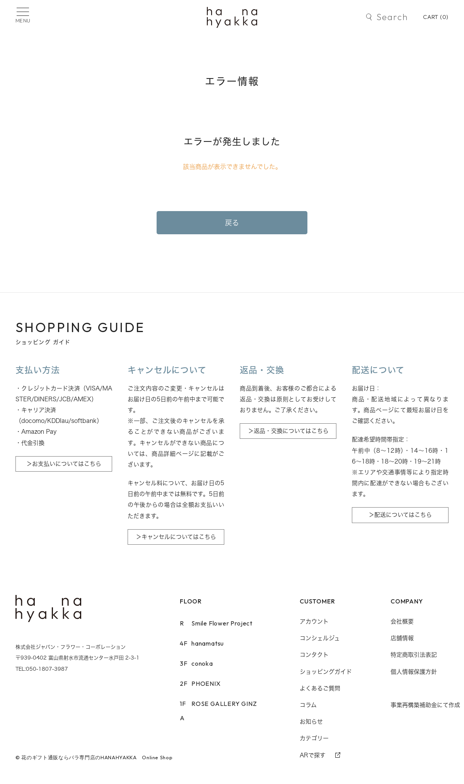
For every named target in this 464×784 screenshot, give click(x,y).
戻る (232, 222)
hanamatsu (202, 643)
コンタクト (314, 654)
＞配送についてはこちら (400, 514)
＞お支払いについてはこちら (63, 463)
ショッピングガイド (326, 671)
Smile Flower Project (216, 623)
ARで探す (313, 755)
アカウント (314, 621)
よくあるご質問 (320, 688)
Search (392, 17)
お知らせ (311, 721)
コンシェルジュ (320, 638)
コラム (308, 705)
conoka (196, 663)
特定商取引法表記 (414, 654)
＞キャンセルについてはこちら (176, 536)
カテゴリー (314, 738)
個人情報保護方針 (414, 671)
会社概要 (402, 621)
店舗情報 (402, 638)
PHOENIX (200, 683)
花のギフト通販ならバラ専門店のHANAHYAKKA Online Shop (96, 757)
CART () (436, 16)
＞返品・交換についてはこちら (288, 431)
